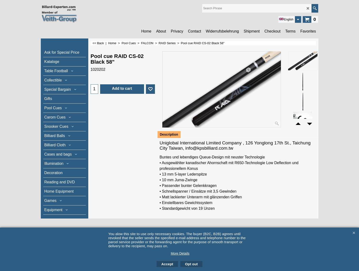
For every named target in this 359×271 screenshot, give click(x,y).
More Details (180, 253)
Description (169, 134)
